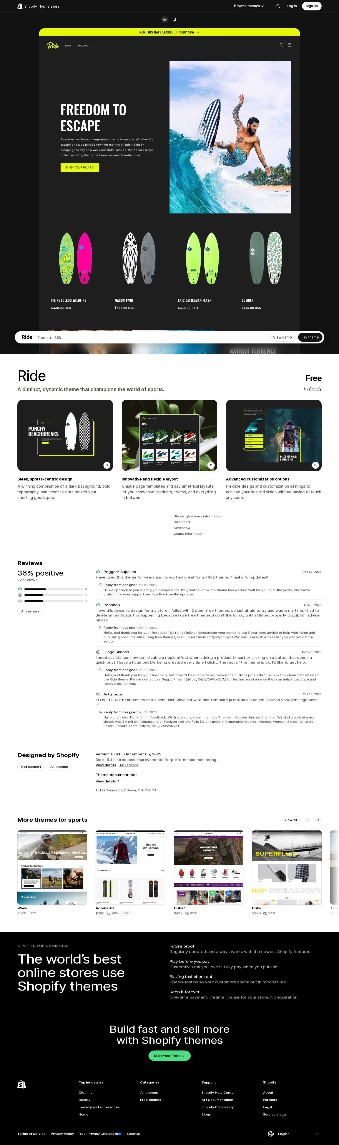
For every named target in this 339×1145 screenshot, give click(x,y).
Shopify (315, 389)
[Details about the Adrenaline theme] (130, 1023)
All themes (59, 899)
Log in (292, 6)
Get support (31, 899)
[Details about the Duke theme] (287, 1023)
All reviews (30, 717)
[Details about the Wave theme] (52, 1023)
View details (106, 897)
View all (290, 961)
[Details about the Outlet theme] (208, 1023)
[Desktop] (164, 19)
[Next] (318, 961)
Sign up (312, 6)
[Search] (278, 6)
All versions (128, 897)
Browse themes (249, 6)
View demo (282, 337)
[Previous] (307, 961)
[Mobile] (174, 19)
